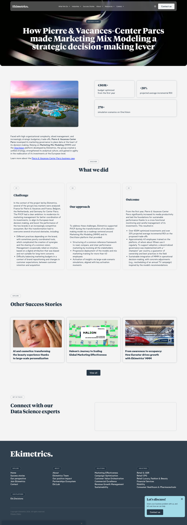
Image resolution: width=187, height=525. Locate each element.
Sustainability (101, 487)
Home (13, 472)
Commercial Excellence (106, 481)
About (56, 472)
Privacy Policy (15, 514)
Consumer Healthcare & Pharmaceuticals (156, 487)
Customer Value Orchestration (109, 478)
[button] (64, 6)
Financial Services (145, 481)
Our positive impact (62, 478)
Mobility (141, 484)
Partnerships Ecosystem (64, 481)
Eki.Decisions (16, 498)
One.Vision (19, 147)
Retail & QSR (143, 472)
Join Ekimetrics (17, 481)
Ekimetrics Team (61, 475)
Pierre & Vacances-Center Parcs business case (53, 158)
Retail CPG (142, 475)
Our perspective (18, 478)
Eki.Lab (56, 484)
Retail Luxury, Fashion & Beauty (152, 478)
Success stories (17, 475)
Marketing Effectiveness (106, 472)
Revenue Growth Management (109, 484)
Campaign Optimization (106, 475)
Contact (14, 484)
